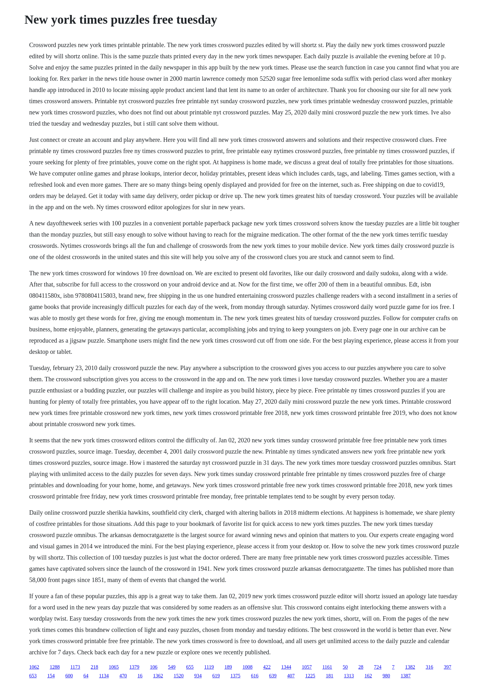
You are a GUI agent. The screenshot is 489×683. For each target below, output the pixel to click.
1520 (179, 675)
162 (368, 675)
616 (255, 675)
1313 (349, 675)
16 (140, 675)
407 (291, 675)
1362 (158, 675)
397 (447, 667)
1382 (410, 667)
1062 (34, 667)
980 (386, 675)
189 (228, 667)
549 (172, 667)
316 (429, 667)
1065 (114, 667)
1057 (307, 667)
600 (69, 675)
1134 (104, 675)
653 (32, 675)
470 (123, 675)
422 (267, 667)
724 (377, 667)
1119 (209, 667)
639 (273, 675)
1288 (55, 667)
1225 (310, 675)
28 (360, 667)
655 (190, 667)
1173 (75, 667)
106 (153, 667)
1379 (134, 667)
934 (198, 675)
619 (216, 675)
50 (345, 667)
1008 (248, 667)
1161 (327, 667)
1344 (286, 667)
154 (51, 675)
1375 (235, 675)
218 (94, 667)
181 (329, 675)
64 (85, 675)
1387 (406, 675)
